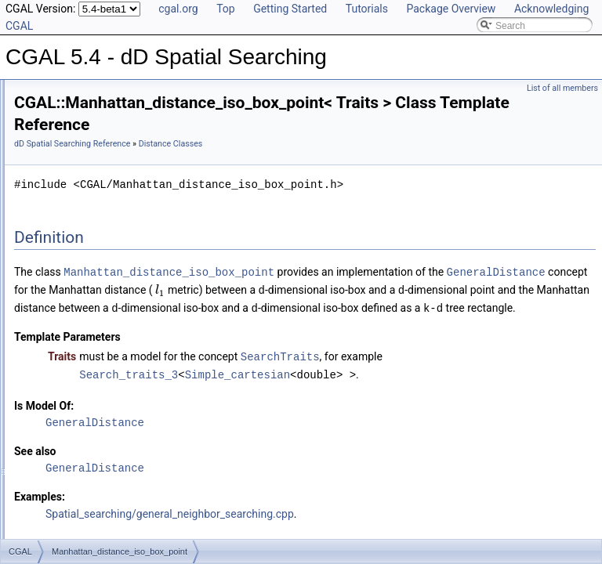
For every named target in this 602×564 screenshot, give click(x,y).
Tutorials (367, 8)
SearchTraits (476, 393)
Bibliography (52, 402)
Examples (47, 437)
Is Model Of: (240, 442)
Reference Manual (65, 126)
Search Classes (72, 161)
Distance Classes (75, 213)
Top (225, 8)
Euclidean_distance (92, 230)
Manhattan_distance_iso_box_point (126, 264)
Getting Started (290, 8)
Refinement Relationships (80, 350)
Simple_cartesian (433, 410)
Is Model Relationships (74, 368)
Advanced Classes (78, 333)
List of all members (562, 88)
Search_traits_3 (324, 410)
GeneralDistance (370, 294)
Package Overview (450, 8)
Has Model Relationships (79, 385)
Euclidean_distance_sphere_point (122, 247)
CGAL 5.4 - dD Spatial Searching (83, 92)
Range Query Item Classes (95, 178)
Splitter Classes (71, 316)
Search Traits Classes (85, 195)
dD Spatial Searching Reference (268, 149)
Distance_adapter (88, 282)
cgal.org (178, 8)
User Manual (53, 109)
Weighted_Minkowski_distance (116, 299)
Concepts (59, 144)
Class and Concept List (75, 419)
